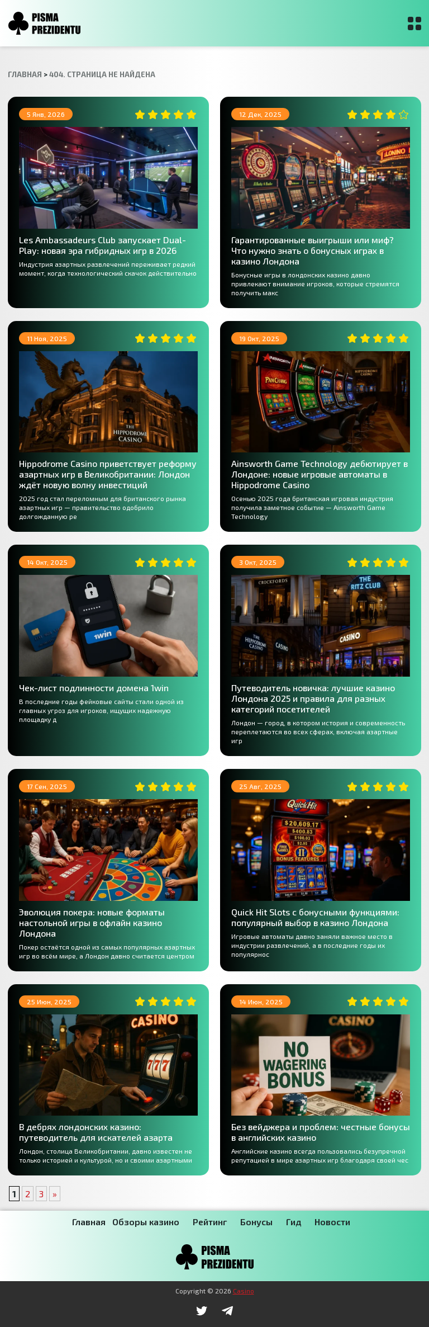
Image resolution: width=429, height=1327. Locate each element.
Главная (89, 1221)
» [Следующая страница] (55, 1193)
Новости (332, 1221)
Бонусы (256, 1221)
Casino (243, 1291)
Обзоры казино (145, 1221)
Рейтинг (210, 1221)
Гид (293, 1221)
